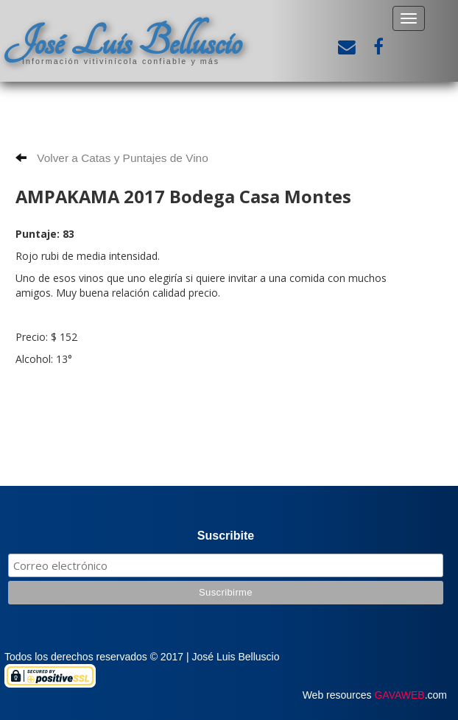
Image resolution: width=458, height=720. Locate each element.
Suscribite (225, 535)
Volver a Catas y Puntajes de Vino (111, 158)
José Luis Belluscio (123, 42)
